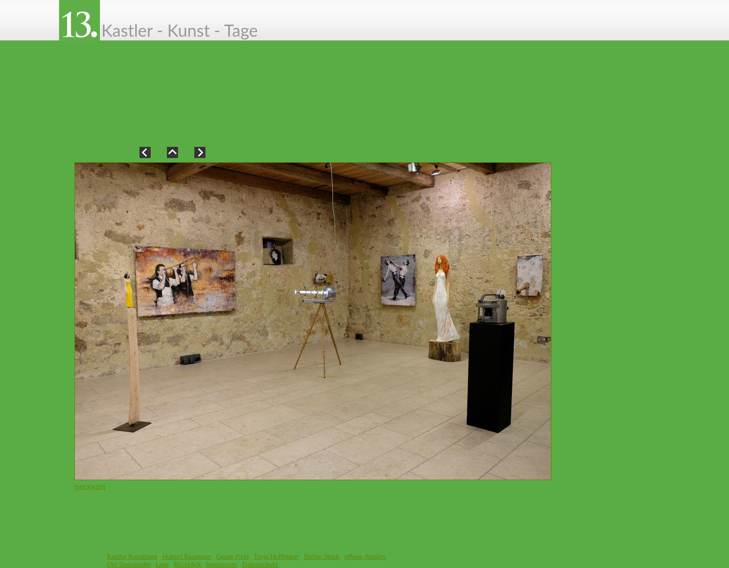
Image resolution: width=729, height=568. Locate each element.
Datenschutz (260, 564)
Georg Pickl (232, 556)
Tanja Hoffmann (276, 556)
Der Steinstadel (129, 564)
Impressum (221, 564)
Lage (162, 564)
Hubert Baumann (186, 556)
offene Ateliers (365, 556)
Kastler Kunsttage (132, 556)
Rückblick (187, 564)
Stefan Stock (321, 556)
